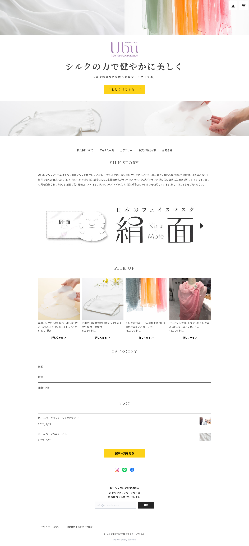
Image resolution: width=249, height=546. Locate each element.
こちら (183, 184)
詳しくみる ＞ (58, 337)
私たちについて (85, 150)
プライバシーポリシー (51, 527)
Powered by (124, 539)
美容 (40, 366)
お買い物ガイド (147, 150)
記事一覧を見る (124, 453)
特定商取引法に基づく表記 (80, 527)
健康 (40, 377)
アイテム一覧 (107, 150)
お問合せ (167, 150)
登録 (146, 504)
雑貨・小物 (44, 387)
